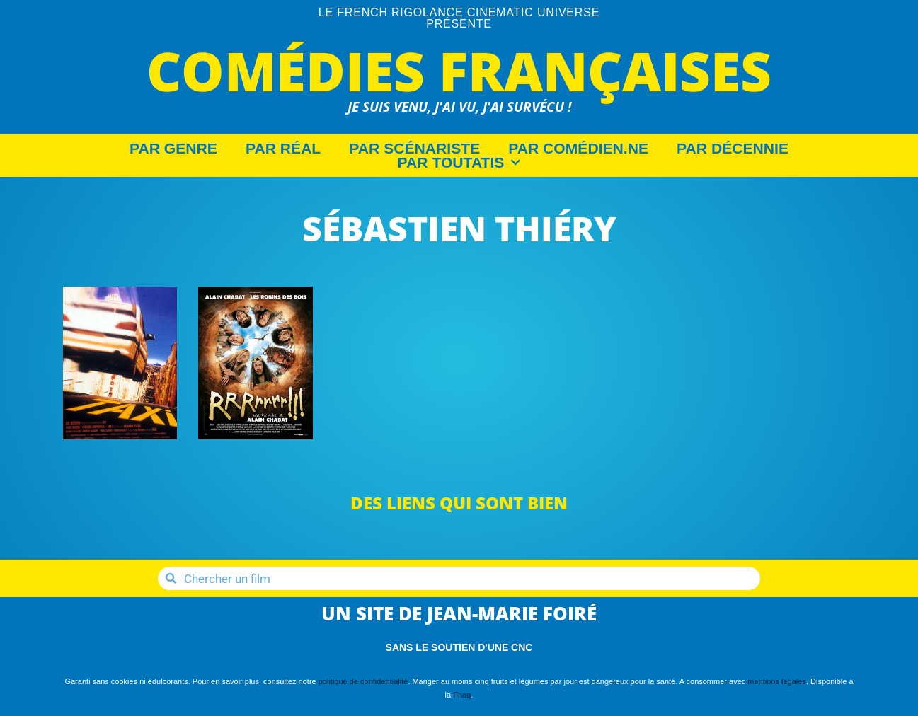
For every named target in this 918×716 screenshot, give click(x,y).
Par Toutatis (459, 163)
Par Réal (283, 149)
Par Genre (173, 149)
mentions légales (776, 681)
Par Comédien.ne (578, 149)
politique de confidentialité (363, 681)
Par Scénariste (414, 149)
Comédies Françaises (459, 70)
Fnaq (462, 695)
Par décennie (732, 149)
